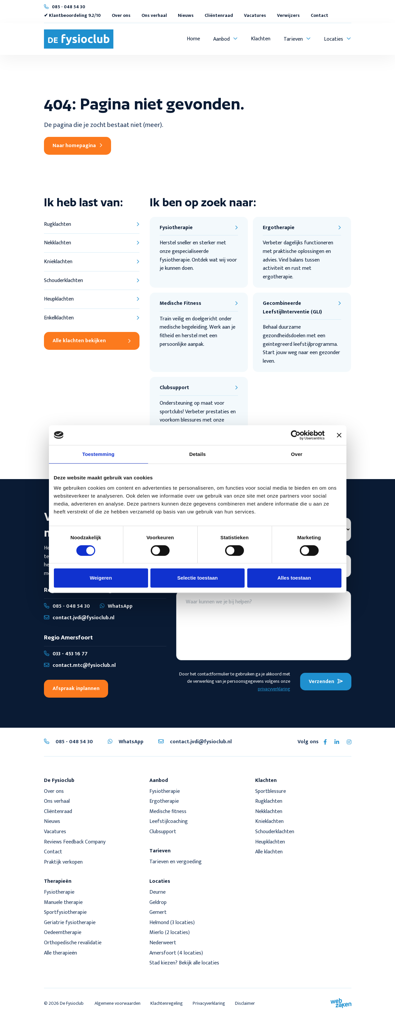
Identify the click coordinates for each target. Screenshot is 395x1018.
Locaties (333, 39)
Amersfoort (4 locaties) (176, 953)
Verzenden (326, 681)
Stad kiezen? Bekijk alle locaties (184, 962)
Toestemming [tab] (98, 454)
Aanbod (221, 39)
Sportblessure (270, 791)
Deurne (157, 892)
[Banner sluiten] (339, 435)
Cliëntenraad (219, 15)
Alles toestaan (294, 578)
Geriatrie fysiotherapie (70, 922)
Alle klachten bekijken (92, 340)
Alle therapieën (60, 953)
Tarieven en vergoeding (175, 861)
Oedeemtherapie (62, 932)
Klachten (260, 38)
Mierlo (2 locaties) (169, 932)
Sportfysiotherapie (65, 912)
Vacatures (255, 15)
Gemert (158, 912)
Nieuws (186, 15)
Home (193, 38)
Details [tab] (197, 454)
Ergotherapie (164, 801)
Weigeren (101, 578)
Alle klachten (269, 851)
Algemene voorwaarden (117, 1003)
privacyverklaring (274, 689)
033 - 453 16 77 (66, 653)
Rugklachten (268, 801)
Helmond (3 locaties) (172, 922)
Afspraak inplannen (76, 688)
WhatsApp (116, 606)
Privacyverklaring (209, 1003)
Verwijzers (288, 15)
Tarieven (293, 39)
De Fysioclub (72, 1003)
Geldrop (158, 902)
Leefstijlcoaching (168, 821)
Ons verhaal (154, 15)
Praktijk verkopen (63, 862)
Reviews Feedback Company (74, 841)
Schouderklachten (274, 831)
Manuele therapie (63, 902)
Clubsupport (162, 831)
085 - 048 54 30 (68, 7)
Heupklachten (270, 841)
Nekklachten (268, 811)
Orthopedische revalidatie (72, 942)
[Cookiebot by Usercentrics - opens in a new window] (296, 435)
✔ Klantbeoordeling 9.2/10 (72, 15)
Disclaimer (245, 1003)
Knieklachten (269, 821)
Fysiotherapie (164, 791)
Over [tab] (296, 454)
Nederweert (162, 942)
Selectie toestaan (197, 578)
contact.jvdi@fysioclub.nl (79, 617)
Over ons (121, 15)
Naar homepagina (77, 145)
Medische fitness (167, 811)
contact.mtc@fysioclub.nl (80, 665)
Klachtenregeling (166, 1003)
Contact (319, 15)
